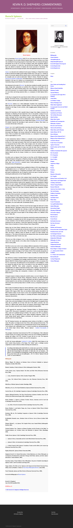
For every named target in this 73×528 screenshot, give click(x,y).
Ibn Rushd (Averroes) (55, 221)
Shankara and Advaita (56, 110)
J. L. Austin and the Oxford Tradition (57, 251)
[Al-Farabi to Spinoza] (18, 513)
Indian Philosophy (55, 206)
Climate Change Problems (57, 184)
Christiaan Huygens (40, 120)
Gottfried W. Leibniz (27, 341)
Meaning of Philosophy (56, 210)
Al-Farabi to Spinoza (55, 212)
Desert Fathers (54, 159)
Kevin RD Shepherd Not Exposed (58, 63)
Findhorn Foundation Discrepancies (59, 150)
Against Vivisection (55, 144)
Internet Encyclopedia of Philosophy (13, 78)
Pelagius (52, 161)
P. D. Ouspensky (54, 155)
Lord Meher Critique (55, 100)
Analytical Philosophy (56, 246)
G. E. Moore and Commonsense (58, 254)
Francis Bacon (54, 218)
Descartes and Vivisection (56, 125)
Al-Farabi (53, 225)
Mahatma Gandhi (55, 90)
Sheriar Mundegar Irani (56, 102)
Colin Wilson (53, 98)
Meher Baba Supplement (56, 104)
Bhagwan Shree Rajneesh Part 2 (58, 136)
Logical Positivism (55, 242)
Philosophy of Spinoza (56, 123)
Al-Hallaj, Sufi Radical (56, 182)
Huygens (7, 127)
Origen (52, 165)
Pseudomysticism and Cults (57, 231)
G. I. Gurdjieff (54, 157)
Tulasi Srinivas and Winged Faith (58, 180)
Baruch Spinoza (18, 58)
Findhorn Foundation (55, 193)
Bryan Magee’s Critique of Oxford (58, 248)
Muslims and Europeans (56, 227)
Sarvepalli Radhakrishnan (57, 204)
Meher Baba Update (55, 119)
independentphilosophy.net (57, 61)
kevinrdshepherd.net (55, 68)
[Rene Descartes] (55, 513)
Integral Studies (54, 195)
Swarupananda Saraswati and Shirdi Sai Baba (59, 107)
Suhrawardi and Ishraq (56, 127)
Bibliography (54, 55)
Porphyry (53, 169)
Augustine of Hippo (55, 163)
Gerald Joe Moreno (55, 140)
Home (52, 76)
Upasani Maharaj (55, 92)
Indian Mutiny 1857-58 (56, 132)
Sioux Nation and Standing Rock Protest (58, 85)
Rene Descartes (54, 216)
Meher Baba (53, 199)
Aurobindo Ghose (55, 197)
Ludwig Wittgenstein (55, 258)
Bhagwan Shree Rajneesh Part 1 (58, 138)
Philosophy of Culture (56, 240)
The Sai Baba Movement (56, 115)
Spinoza (7, 72)
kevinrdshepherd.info (55, 65)
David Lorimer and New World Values (58, 147)
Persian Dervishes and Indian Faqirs (59, 229)
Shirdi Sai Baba (54, 117)
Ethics (27, 18)
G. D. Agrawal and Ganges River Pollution (58, 95)
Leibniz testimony (32, 18)
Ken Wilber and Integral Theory (58, 236)
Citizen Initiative (54, 57)
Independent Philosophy (56, 238)
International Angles (55, 208)
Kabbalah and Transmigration (57, 121)
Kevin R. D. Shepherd (11, 18)
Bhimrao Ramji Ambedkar (57, 88)
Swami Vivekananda (55, 201)
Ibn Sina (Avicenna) (55, 223)
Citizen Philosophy (55, 261)
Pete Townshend (54, 152)
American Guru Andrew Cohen (58, 189)
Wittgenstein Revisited (56, 244)
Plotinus (52, 172)
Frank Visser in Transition (57, 142)
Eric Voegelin (54, 176)
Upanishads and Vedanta (56, 112)
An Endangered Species (56, 233)
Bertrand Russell (54, 256)
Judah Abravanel (16, 162)
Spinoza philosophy (44, 18)
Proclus (52, 167)
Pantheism (38, 18)
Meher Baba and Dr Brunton (57, 130)
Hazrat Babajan (54, 134)
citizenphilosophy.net (55, 59)
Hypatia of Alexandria (56, 174)
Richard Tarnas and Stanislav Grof (59, 178)
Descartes (22, 85)
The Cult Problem (55, 191)
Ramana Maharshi (55, 187)
